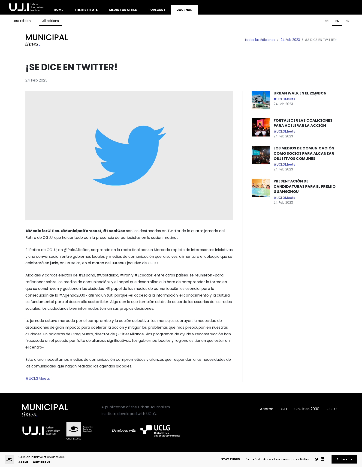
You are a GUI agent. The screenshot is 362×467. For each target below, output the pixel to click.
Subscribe (344, 459)
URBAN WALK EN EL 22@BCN (300, 93)
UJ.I (284, 409)
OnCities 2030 (306, 409)
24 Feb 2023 (290, 40)
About (23, 462)
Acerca (266, 409)
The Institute (86, 10)
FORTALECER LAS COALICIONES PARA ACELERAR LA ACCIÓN (303, 123)
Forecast (156, 10)
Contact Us (41, 462)
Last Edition (22, 20)
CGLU (332, 409)
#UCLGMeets (37, 378)
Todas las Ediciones (259, 40)
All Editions (50, 20)
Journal (184, 10)
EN (327, 20)
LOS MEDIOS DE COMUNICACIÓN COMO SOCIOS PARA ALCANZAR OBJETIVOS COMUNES (304, 153)
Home (58, 10)
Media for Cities (123, 10)
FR (347, 20)
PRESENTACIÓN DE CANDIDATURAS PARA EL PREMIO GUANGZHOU (304, 186)
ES (337, 20)
